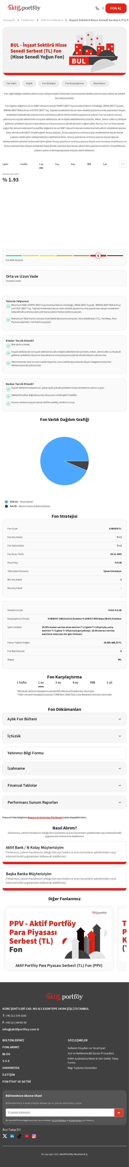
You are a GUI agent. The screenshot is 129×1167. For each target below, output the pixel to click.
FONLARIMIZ (10, 1047)
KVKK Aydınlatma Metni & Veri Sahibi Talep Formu (93, 1061)
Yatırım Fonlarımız (52, 20)
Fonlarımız (27, 20)
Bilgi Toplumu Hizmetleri (82, 1068)
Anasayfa (9, 20)
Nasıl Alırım (99, 83)
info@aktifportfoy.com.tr (20, 1029)
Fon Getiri (11, 83)
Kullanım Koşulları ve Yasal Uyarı (86, 1048)
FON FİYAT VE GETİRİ (16, 1081)
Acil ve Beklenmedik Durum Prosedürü (91, 1053)
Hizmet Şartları (75, 1120)
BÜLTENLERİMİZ (13, 1040)
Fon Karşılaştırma (74, 83)
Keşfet (29, 83)
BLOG (6, 1054)
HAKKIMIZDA (10, 1068)
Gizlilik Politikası (59, 1120)
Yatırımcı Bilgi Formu (26, 753)
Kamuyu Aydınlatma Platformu (45, 817)
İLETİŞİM (8, 1074)
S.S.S (6, 1061)
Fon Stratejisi (49, 83)
